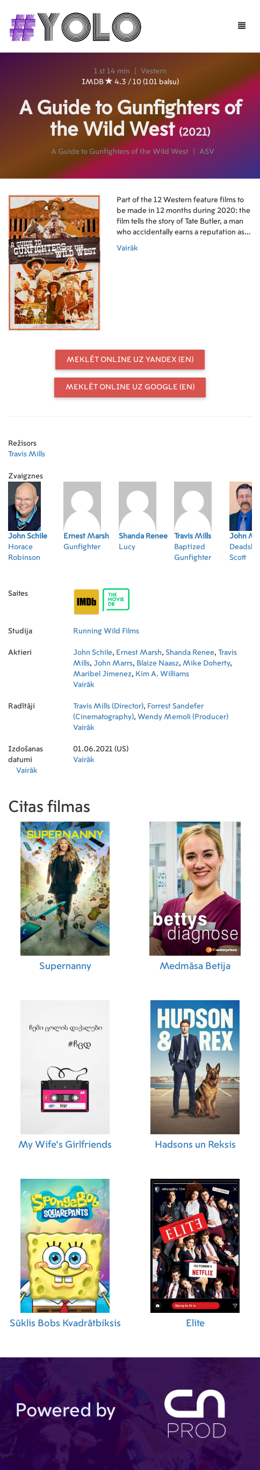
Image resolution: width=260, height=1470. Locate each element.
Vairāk (127, 248)
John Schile (92, 652)
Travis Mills (26, 454)
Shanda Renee (189, 652)
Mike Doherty (206, 663)
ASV (206, 152)
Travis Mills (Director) (108, 706)
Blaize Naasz (157, 663)
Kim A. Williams (162, 674)
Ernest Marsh (139, 652)
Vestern (154, 71)
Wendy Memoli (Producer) (183, 717)
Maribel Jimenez (102, 674)
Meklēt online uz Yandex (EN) (130, 360)
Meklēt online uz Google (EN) (130, 387)
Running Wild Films (106, 631)
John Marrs (113, 663)
